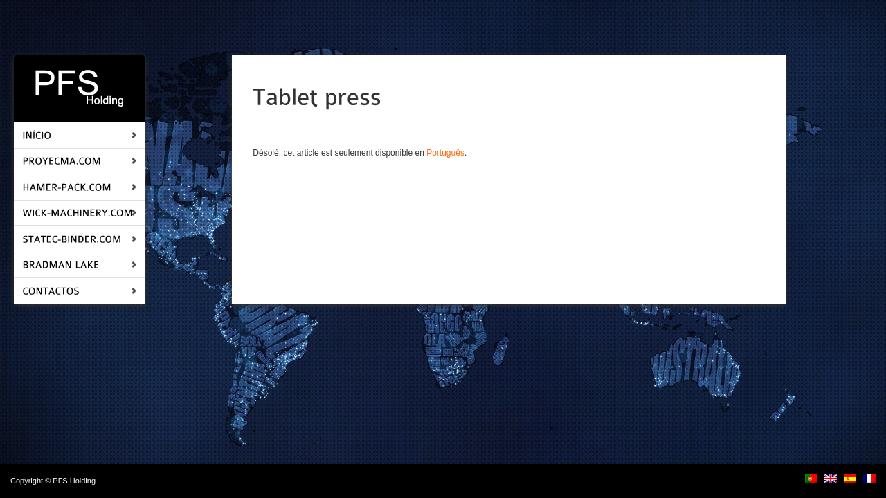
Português (445, 153)
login (106, 481)
